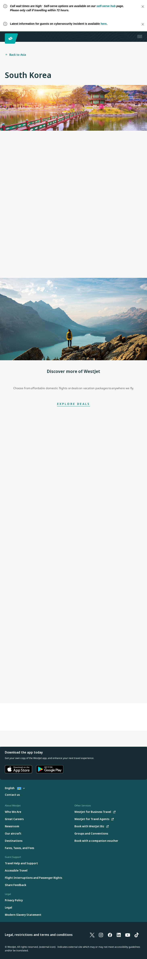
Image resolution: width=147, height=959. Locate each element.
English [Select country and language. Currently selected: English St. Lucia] (15, 788)
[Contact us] (12, 794)
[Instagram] (101, 934)
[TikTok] (136, 934)
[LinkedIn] (118, 934)
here (104, 23)
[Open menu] (139, 36)
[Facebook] (109, 934)
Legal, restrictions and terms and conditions (39, 934)
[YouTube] (127, 934)
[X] (92, 934)
